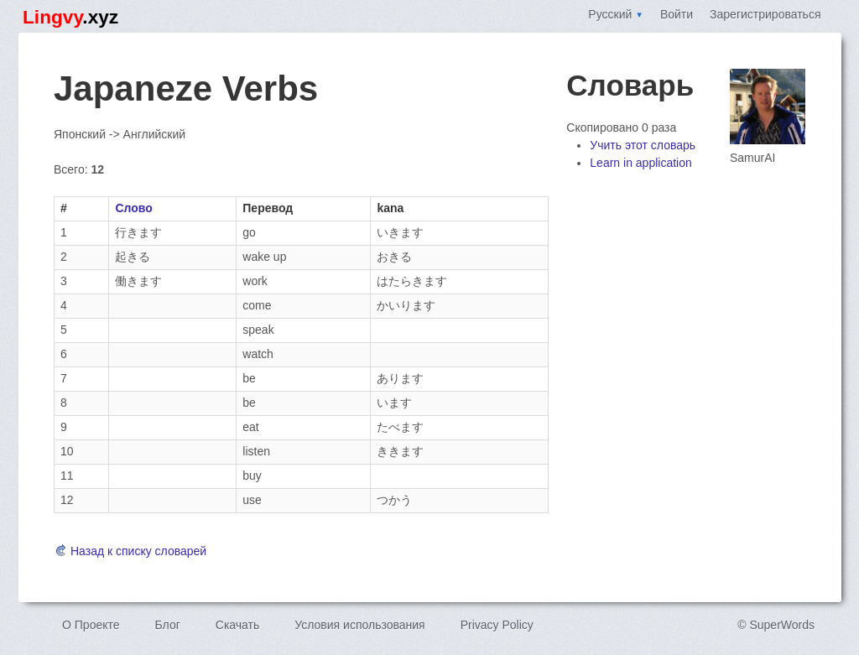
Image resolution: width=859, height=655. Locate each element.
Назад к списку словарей (130, 551)
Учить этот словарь (642, 145)
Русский (615, 14)
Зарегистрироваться (765, 14)
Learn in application (640, 162)
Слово (133, 208)
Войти (676, 14)
